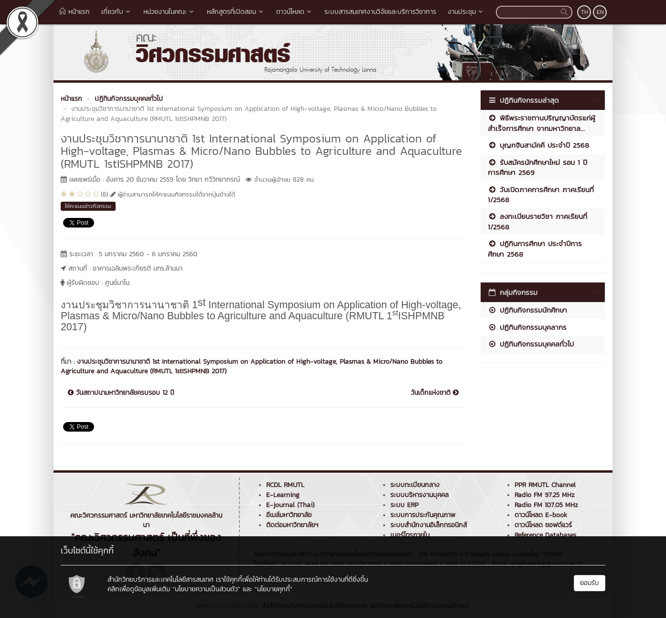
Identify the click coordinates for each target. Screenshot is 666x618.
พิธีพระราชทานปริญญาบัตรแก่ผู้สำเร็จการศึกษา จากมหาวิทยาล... (541, 122)
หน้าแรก (74, 12)
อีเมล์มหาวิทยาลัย (289, 515)
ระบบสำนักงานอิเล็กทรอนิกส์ (428, 525)
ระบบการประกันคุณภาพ (422, 515)
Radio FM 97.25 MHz (545, 495)
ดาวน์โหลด (294, 12)
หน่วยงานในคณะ (169, 12)
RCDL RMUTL (285, 485)
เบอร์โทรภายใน (410, 535)
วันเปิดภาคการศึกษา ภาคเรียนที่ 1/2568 (541, 194)
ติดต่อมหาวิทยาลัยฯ (292, 525)
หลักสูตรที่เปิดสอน (236, 12)
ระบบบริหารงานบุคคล (419, 495)
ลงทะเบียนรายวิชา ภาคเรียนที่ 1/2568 (537, 221)
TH (584, 12)
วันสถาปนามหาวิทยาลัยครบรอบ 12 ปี (121, 393)
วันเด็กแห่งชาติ (435, 393)
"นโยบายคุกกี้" (273, 589)
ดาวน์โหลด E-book (541, 515)
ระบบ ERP (404, 505)
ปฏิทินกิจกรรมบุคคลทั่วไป (531, 343)
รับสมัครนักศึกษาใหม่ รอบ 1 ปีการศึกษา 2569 (537, 167)
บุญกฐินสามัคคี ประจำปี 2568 (538, 145)
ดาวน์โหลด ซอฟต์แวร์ (543, 525)
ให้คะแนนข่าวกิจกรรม (88, 206)
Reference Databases (545, 535)
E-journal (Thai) (290, 505)
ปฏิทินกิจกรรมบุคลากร (527, 327)
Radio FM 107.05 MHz (546, 505)
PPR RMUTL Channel (545, 485)
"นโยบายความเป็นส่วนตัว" (206, 589)
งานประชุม (466, 12)
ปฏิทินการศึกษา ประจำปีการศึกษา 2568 (535, 248)
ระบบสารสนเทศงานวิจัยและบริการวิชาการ (380, 12)
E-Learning (283, 495)
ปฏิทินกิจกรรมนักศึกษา (527, 309)
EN (600, 12)
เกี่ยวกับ (116, 12)
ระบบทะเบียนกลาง (415, 485)
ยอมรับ (589, 583)
